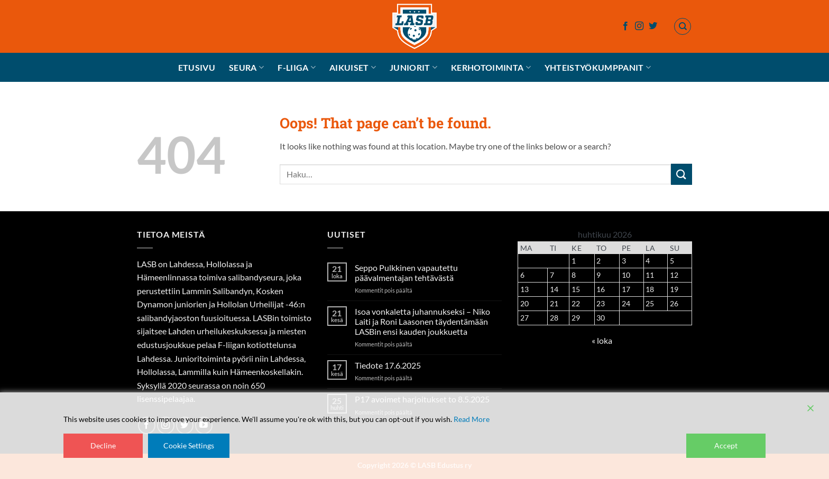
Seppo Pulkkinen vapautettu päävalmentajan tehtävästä (406, 272)
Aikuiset (352, 67)
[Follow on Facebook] (625, 26)
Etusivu (196, 67)
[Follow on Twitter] (653, 26)
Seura (246, 67)
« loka (602, 340)
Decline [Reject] (103, 445)
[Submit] (681, 174)
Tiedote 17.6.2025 (388, 365)
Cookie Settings (188, 445)
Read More (472, 419)
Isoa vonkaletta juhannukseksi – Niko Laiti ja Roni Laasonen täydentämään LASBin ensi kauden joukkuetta (422, 321)
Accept (726, 445)
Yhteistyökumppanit (598, 67)
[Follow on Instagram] (639, 26)
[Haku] (682, 26)
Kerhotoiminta (491, 67)
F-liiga (297, 67)
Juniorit (413, 67)
